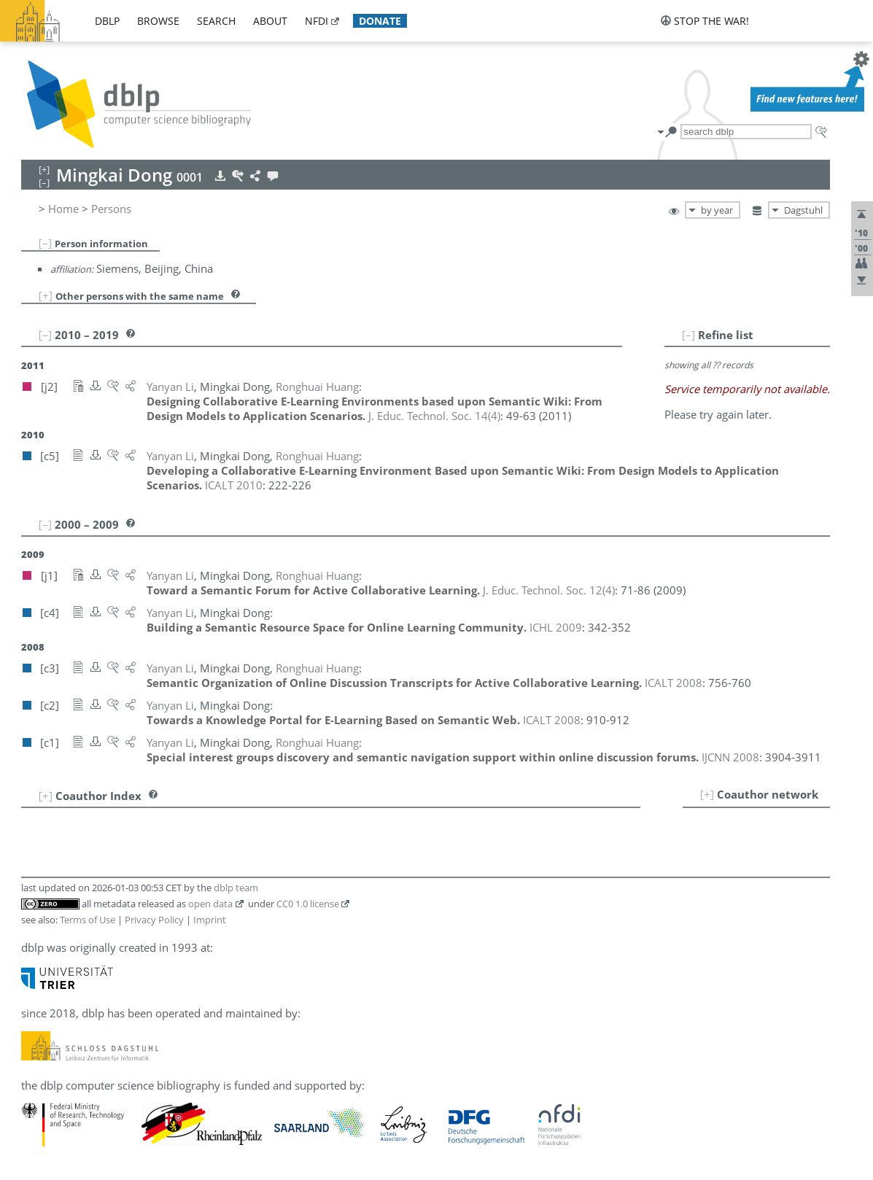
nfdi (316, 21)
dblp (107, 21)
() (434, 415)
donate (380, 21)
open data (210, 903)
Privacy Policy (154, 919)
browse (158, 21)
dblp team (236, 887)
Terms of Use (87, 919)
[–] (45, 243)
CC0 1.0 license (307, 903)
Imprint (209, 919)
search (216, 21)
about (270, 21)
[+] (46, 295)
